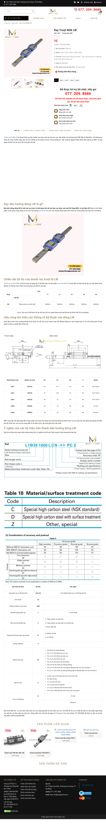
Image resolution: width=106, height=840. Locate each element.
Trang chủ (38, 18)
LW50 (77, 80)
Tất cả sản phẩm (13, 18)
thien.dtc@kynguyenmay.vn (59, 775)
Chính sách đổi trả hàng (28, 769)
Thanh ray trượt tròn (91, 733)
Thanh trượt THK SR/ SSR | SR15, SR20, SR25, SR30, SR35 (23, 733)
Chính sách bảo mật (27, 775)
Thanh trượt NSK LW (11, 137)
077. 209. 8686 (10, 4)
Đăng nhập (88, 2)
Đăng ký (98, 2)
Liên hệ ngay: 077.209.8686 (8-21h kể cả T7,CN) (11, 784)
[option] (28, 53)
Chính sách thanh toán (28, 764)
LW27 (66, 80)
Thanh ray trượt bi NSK (11, 283)
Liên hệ (93, 18)
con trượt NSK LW (63, 283)
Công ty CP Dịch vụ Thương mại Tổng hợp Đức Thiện (11, 766)
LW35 (72, 80)
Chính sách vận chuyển (28, 767)
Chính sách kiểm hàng (28, 778)
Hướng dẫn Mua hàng (65, 71)
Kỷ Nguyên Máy (61, 713)
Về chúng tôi (59, 18)
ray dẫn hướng (43, 211)
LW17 (57, 81)
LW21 (61, 80)
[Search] (33, 11)
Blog (78, 18)
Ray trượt (15, 23)
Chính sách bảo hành (28, 772)
